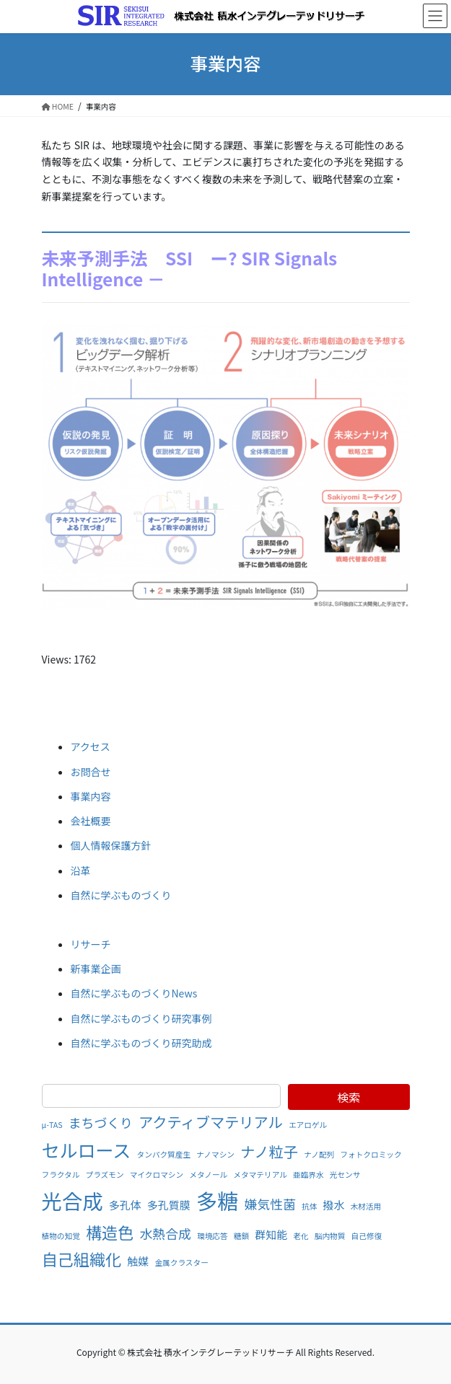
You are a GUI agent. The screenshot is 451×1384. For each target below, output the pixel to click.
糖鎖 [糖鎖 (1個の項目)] (241, 1235)
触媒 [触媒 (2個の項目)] (138, 1261)
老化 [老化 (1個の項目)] (300, 1235)
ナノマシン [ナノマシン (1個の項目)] (215, 1154)
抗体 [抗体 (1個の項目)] (309, 1206)
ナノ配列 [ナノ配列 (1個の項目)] (319, 1154)
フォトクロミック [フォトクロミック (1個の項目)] (370, 1154)
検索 (348, 1097)
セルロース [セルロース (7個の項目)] (86, 1150)
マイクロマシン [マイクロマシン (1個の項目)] (156, 1174)
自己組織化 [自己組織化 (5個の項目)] (82, 1258)
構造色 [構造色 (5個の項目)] (109, 1231)
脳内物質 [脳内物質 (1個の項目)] (330, 1235)
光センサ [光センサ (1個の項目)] (345, 1174)
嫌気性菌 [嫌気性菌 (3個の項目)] (270, 1203)
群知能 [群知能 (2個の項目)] (271, 1234)
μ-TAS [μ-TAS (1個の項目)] (52, 1124)
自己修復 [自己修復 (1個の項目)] (366, 1235)
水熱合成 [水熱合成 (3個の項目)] (165, 1233)
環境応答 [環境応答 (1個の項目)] (212, 1235)
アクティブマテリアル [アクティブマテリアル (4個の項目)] (211, 1121)
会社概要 (91, 821)
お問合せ (91, 771)
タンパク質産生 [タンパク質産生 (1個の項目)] (163, 1154)
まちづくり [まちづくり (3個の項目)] (101, 1122)
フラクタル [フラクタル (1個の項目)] (61, 1174)
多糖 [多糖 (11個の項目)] (217, 1200)
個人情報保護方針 (111, 845)
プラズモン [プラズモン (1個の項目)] (105, 1174)
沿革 (81, 870)
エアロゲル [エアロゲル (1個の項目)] (308, 1124)
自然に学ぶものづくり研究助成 (141, 1043)
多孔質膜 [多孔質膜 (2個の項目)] (169, 1204)
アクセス (90, 746)
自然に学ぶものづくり (121, 895)
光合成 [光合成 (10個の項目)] (72, 1200)
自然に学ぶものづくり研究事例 (141, 1018)
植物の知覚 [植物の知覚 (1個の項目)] (61, 1235)
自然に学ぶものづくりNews (134, 993)
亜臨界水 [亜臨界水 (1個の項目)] (308, 1174)
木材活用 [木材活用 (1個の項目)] (366, 1206)
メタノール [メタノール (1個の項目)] (208, 1174)
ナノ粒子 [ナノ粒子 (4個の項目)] (269, 1151)
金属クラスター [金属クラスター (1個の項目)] (181, 1262)
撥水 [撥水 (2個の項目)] (334, 1204)
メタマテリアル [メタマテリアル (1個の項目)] (260, 1174)
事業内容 (91, 796)
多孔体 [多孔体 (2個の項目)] (125, 1204)
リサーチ (91, 944)
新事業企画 (96, 968)
